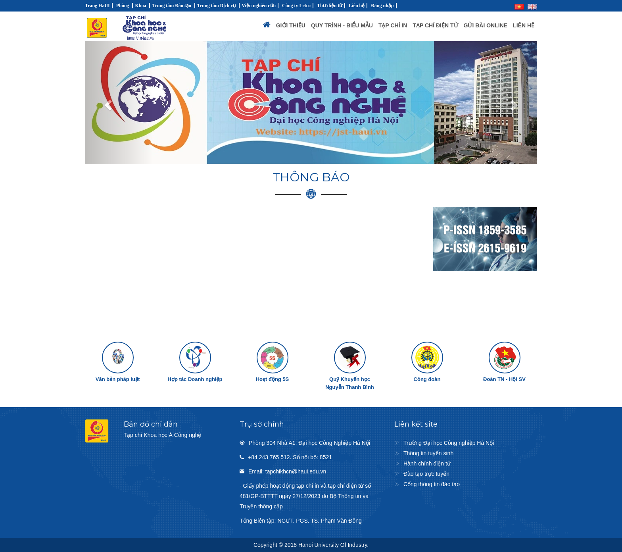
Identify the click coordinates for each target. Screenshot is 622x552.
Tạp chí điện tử (435, 25)
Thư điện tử (329, 5)
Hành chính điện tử (427, 463)
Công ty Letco (296, 5)
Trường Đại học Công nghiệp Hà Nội (448, 443)
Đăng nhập (382, 5)
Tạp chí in (392, 25)
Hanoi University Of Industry (332, 545)
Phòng (122, 5)
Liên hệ (357, 5)
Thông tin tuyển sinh (428, 453)
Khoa (140, 5)
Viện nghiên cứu (259, 5)
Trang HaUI (97, 5)
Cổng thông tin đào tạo (431, 484)
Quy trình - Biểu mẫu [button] (342, 25)
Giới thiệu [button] (290, 25)
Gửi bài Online (486, 25)
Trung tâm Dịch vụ (216, 5)
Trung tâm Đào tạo (171, 5)
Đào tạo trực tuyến (426, 474)
